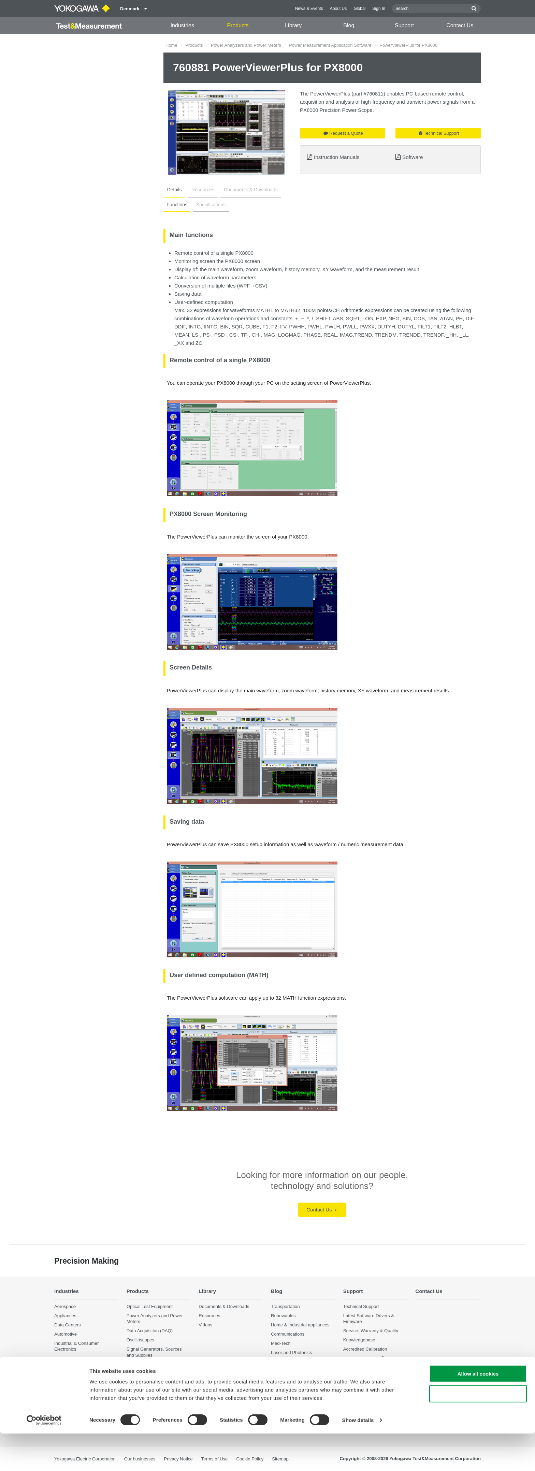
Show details (358, 1457)
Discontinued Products (365, 1367)
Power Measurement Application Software (330, 45)
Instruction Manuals (336, 157)
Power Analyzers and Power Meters (246, 45)
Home (171, 45)
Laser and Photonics (291, 1352)
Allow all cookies (478, 1411)
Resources (200, 189)
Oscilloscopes (140, 1340)
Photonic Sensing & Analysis (82, 1383)
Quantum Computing (75, 1392)
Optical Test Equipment (150, 1306)
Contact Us (459, 25)
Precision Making (288, 1362)
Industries (182, 25)
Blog (348, 25)
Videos (205, 1325)
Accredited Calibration (365, 1349)
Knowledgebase (359, 1340)
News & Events (309, 8)
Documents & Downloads (246, 189)
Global (359, 8)
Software (412, 157)
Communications (287, 1334)
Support (404, 25)
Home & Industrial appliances (300, 1325)
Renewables (283, 1315)
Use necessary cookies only (478, 1431)
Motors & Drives (70, 1358)
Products (237, 25)
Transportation (285, 1306)
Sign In (378, 8)
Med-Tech (281, 1343)
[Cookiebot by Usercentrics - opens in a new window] (44, 1458)
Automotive (65, 1334)
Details (173, 189)
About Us (338, 8)
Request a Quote (343, 133)
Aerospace (65, 1306)
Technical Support (439, 133)
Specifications (209, 204)
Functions (176, 204)
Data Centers (67, 1325)
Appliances (65, 1315)
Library (293, 25)
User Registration (360, 1358)
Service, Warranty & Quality (370, 1331)
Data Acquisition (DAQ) (150, 1331)
